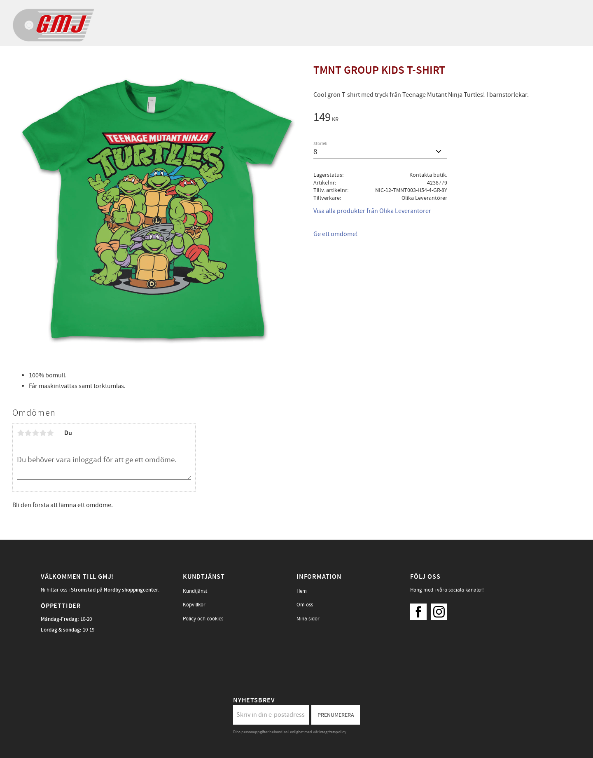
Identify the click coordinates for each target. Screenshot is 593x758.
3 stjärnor (35, 433)
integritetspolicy (332, 732)
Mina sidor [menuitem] (308, 618)
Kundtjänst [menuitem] (195, 591)
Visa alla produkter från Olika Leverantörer (372, 211)
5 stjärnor (50, 433)
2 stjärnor (28, 433)
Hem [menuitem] (301, 591)
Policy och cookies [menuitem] (203, 618)
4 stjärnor (43, 433)
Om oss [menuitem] (304, 604)
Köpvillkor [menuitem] (194, 604)
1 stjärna (20, 433)
